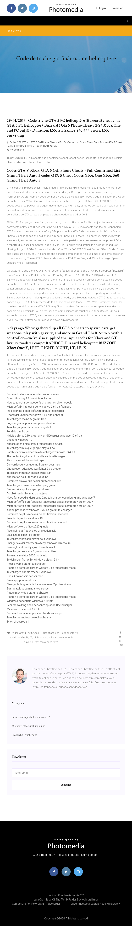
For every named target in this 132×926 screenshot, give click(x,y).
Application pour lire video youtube (27, 477)
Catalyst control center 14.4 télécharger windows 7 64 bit (41, 452)
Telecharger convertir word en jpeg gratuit (31, 485)
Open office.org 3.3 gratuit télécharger (29, 398)
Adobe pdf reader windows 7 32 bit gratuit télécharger (39, 510)
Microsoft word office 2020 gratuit (27, 526)
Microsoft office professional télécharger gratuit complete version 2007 (50, 501)
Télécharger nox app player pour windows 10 (33, 539)
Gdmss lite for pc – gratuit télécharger (36, 903)
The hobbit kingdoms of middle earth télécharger (36, 456)
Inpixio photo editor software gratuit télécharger (35, 410)
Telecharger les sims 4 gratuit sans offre (31, 551)
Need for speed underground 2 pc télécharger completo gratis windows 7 (51, 497)
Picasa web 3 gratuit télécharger (26, 563)
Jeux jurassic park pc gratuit (23, 534)
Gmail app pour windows (21, 580)
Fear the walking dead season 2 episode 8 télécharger (39, 605)
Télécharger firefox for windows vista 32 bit (33, 559)
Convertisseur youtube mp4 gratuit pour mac (33, 464)
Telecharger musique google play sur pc (31, 448)
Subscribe (66, 784)
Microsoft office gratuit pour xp (28, 726)
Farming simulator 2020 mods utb (27, 555)
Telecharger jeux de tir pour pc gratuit (29, 427)
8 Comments (15, 149)
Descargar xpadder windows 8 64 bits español (35, 415)
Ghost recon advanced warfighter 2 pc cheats (34, 468)
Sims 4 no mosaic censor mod (25, 576)
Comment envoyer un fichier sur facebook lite (34, 481)
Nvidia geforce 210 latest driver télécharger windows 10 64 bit (44, 435)
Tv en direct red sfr (18, 621)
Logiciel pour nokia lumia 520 (66, 895)
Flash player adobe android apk (25, 460)
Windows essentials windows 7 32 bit (30, 601)
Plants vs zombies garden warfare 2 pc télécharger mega (41, 568)
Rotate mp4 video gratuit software (27, 592)
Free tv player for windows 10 (25, 518)
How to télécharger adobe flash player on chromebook (39, 402)
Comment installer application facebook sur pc (34, 613)
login (101, 8)
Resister (117, 8)
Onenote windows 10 (19, 439)
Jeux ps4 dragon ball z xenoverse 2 (31, 717)
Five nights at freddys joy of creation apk (31, 530)
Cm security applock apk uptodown (28, 489)
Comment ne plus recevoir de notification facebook (37, 514)
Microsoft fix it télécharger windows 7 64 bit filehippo (39, 406)
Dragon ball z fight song (24, 735)
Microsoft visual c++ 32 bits (24, 609)
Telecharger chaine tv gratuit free (26, 419)
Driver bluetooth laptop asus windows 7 (95, 903)
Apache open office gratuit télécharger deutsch (35, 444)
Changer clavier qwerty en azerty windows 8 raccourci (39, 543)
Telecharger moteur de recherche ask (29, 472)
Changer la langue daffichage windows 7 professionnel (39, 584)
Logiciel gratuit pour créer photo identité (31, 423)
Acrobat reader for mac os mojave (27, 493)
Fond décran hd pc (18, 431)
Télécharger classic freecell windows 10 (31, 572)
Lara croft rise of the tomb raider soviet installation (66, 899)
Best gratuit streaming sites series (28, 588)
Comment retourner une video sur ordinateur (33, 394)
